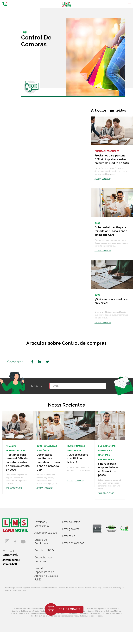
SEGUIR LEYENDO (103, 179)
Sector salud (68, 536)
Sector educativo (70, 522)
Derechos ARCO (44, 550)
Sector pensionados (72, 543)
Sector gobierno (70, 529)
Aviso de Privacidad (45, 532)
